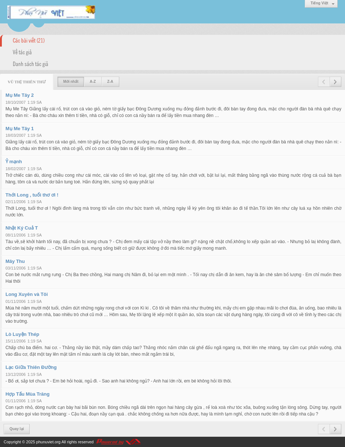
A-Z (93, 82)
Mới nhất (70, 82)
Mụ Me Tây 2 (19, 95)
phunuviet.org (48, 442)
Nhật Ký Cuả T (21, 228)
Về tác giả (22, 52)
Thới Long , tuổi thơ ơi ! (32, 195)
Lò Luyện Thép (22, 334)
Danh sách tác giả (30, 63)
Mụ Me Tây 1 (19, 128)
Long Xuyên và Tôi (26, 294)
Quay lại (17, 429)
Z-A (110, 82)
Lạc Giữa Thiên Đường (31, 367)
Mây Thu (15, 261)
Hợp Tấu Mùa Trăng (27, 394)
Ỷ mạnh (13, 161)
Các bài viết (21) (29, 40)
